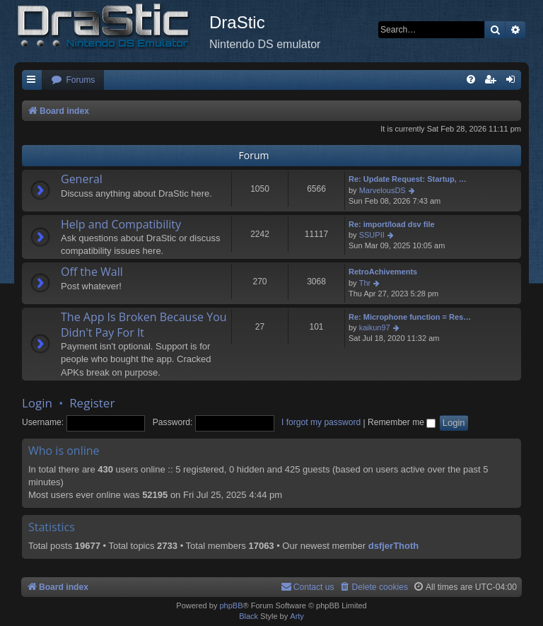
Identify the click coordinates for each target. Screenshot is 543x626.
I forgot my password (321, 422)
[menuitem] (72, 80)
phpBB (231, 605)
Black (248, 616)
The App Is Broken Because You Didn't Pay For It (144, 324)
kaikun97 (374, 327)
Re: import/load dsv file (392, 224)
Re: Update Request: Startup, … (408, 179)
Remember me (402, 422)
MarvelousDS (382, 190)
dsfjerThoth (393, 545)
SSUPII (372, 235)
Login (37, 403)
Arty (297, 616)
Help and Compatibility (121, 224)
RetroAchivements (383, 271)
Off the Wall (92, 271)
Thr (365, 283)
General (82, 179)
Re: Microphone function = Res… (410, 317)
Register (92, 403)
